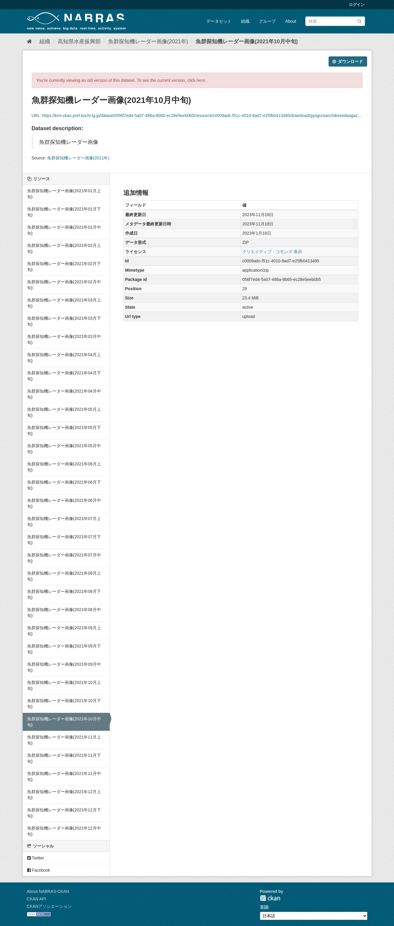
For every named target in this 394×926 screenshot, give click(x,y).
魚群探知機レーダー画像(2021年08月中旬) (64, 612)
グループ (267, 21)
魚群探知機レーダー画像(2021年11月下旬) (64, 758)
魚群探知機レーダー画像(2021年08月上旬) (64, 576)
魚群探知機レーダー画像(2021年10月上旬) (64, 685)
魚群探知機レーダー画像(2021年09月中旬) (64, 667)
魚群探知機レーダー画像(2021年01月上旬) (64, 193)
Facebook (38, 870)
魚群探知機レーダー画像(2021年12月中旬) (64, 831)
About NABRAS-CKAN (48, 891)
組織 (245, 21)
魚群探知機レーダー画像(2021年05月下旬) (64, 430)
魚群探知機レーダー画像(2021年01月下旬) (64, 212)
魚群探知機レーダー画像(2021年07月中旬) (64, 558)
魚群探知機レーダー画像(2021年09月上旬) (64, 630)
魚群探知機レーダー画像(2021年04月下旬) (64, 375)
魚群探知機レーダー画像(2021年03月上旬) (64, 303)
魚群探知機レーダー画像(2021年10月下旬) (64, 703)
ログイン (356, 4)
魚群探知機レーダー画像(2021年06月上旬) (64, 467)
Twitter (35, 858)
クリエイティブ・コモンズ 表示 (272, 251)
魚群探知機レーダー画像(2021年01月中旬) (64, 230)
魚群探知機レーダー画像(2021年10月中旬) (247, 41)
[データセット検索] (335, 21)
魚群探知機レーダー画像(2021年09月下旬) (64, 649)
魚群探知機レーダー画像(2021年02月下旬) (64, 266)
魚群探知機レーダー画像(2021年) (148, 41)
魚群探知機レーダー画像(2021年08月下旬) (64, 594)
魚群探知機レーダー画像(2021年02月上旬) (64, 248)
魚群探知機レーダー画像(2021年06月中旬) (64, 503)
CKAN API (36, 898)
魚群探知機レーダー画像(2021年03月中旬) (64, 339)
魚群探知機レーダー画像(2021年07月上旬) (64, 521)
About (290, 21)
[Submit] (359, 20)
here (201, 80)
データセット (219, 21)
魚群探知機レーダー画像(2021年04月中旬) (64, 394)
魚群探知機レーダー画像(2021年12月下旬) (64, 812)
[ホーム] (29, 41)
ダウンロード (347, 61)
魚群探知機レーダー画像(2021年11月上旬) (64, 740)
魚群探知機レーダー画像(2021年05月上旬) (64, 412)
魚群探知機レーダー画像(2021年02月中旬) (64, 284)
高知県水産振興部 (79, 41)
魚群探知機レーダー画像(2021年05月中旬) (64, 448)
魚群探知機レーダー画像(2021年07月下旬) (64, 539)
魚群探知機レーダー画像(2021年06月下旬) (64, 485)
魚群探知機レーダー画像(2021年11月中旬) (64, 776)
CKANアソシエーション (49, 906)
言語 (264, 907)
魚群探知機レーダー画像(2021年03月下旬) (64, 321)
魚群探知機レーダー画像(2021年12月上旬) (64, 794)
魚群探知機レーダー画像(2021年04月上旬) (64, 357)
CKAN (270, 898)
